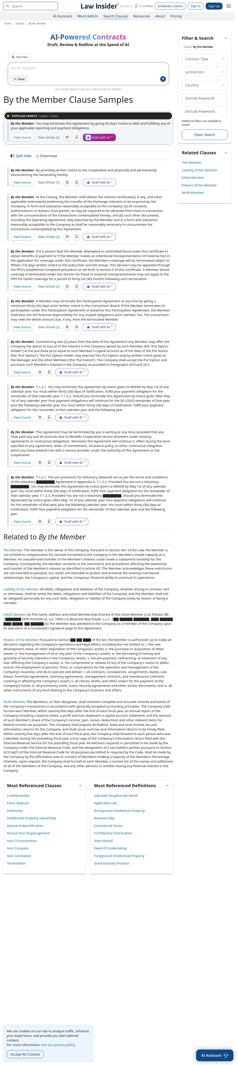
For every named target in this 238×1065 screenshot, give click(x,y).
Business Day (104, 818)
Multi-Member (14, 701)
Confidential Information (113, 833)
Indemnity (15, 810)
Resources (141, 16)
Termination (16, 863)
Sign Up (214, 6)
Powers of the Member (21, 639)
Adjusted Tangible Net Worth (116, 795)
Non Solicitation (19, 856)
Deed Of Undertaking (110, 848)
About (160, 16)
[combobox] (30, 6)
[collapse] (224, 59)
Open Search (204, 134)
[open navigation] (229, 6)
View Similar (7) (49, 182)
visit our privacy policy (58, 1045)
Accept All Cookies (25, 1054)
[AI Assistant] (215, 1055)
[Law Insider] (116, 6)
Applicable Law (105, 803)
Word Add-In (87, 16)
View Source (22, 137)
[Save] (67, 137)
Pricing (176, 16)
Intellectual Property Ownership (31, 818)
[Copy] (76, 137)
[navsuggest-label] (30, 6)
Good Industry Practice (111, 863)
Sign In (196, 6)
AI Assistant (62, 16)
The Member (13, 550)
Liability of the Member (21, 589)
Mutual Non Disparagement (28, 833)
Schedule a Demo (170, 6)
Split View (20, 155)
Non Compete (17, 848)
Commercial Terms (108, 825)
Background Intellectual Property (119, 810)
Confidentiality (18, 795)
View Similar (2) (49, 137)
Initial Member (14, 614)
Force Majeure (18, 803)
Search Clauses (115, 16)
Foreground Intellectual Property (119, 856)
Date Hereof (103, 840)
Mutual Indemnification (25, 825)
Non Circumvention (22, 840)
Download (46, 155)
